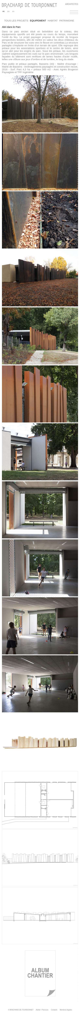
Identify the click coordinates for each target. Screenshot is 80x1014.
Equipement (38, 20)
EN (8, 11)
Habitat (53, 20)
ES (13, 11)
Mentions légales (66, 1010)
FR (3, 11)
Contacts (54, 1010)
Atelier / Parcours (42, 1010)
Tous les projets (16, 20)
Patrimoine (66, 20)
